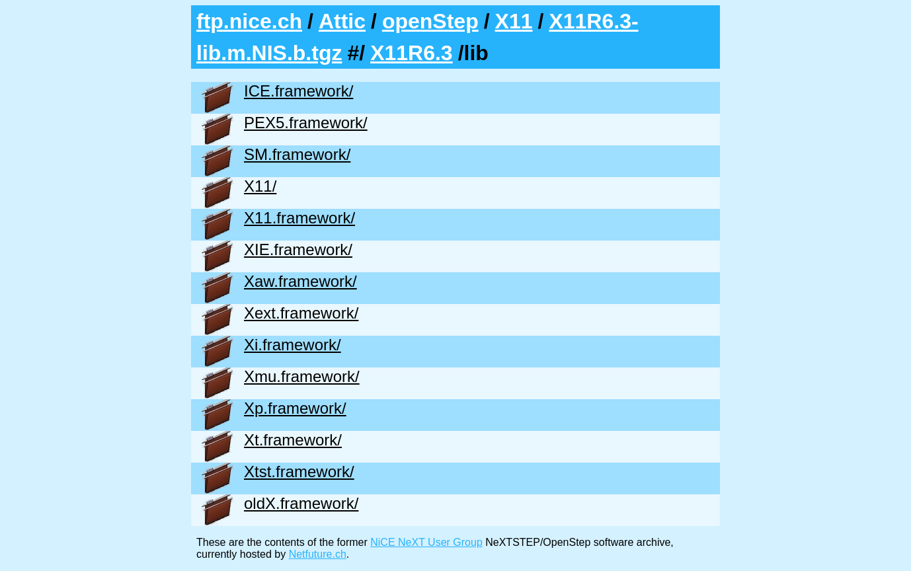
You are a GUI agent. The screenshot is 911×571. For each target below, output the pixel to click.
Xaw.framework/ (300, 281)
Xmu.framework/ (302, 376)
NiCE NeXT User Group (426, 542)
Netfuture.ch (317, 554)
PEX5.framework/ (306, 123)
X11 (514, 21)
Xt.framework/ (293, 440)
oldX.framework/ (301, 503)
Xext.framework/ (301, 313)
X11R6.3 (411, 53)
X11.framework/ (299, 218)
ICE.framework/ (298, 91)
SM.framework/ (297, 154)
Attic (342, 21)
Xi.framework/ (292, 345)
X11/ (260, 186)
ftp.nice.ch (249, 21)
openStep (430, 21)
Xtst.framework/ (299, 471)
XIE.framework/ (298, 249)
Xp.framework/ (295, 408)
